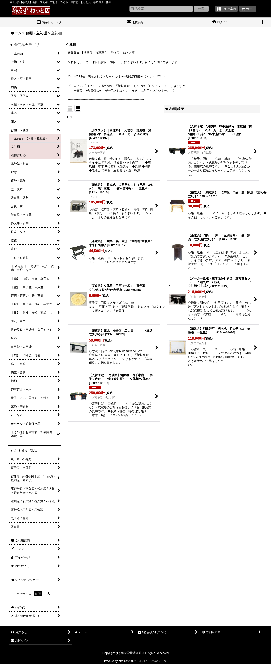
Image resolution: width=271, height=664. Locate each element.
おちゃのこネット (128, 661)
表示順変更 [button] (174, 109)
